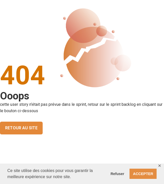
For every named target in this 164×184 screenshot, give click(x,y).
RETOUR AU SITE (21, 127)
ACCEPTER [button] (143, 174)
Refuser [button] (117, 174)
